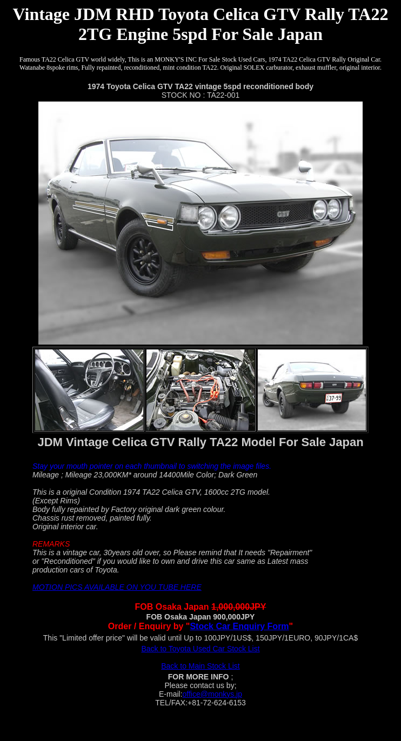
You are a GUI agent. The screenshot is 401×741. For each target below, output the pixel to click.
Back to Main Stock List (200, 666)
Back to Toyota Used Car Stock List (200, 648)
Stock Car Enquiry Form (239, 626)
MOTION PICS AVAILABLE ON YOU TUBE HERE (117, 587)
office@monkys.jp (212, 694)
